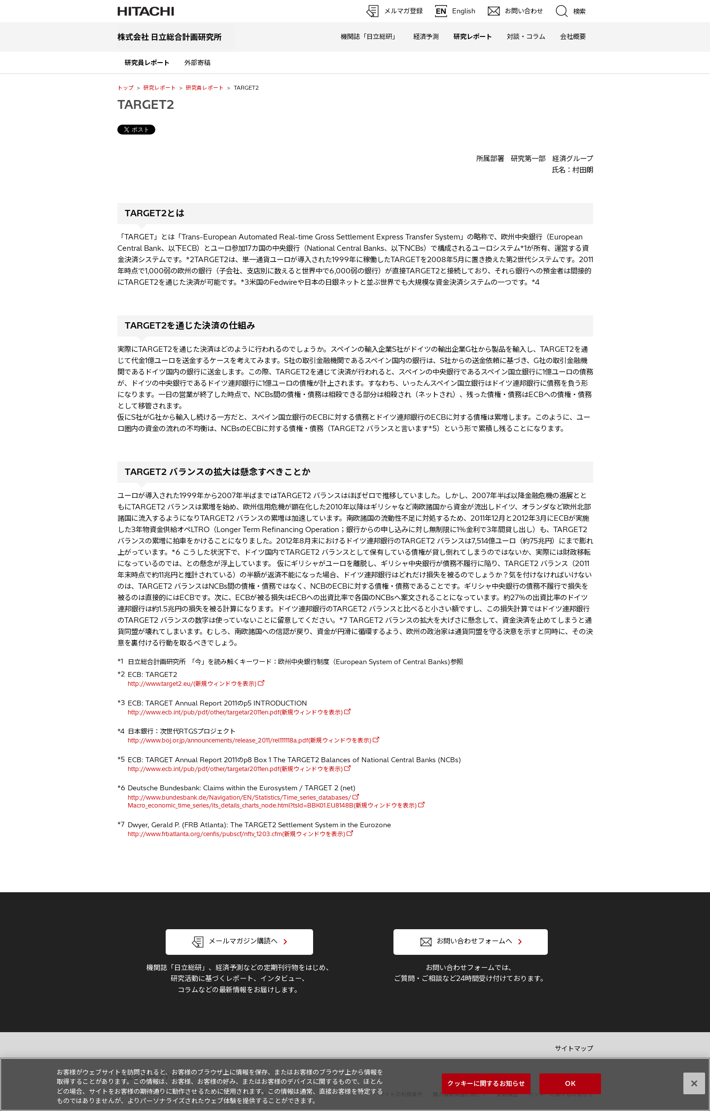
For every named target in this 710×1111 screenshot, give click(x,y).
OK (570, 1083)
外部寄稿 (197, 63)
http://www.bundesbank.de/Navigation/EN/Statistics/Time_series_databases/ (239, 797)
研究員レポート (205, 87)
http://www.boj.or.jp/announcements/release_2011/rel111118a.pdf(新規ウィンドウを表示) (249, 740)
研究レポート (159, 87)
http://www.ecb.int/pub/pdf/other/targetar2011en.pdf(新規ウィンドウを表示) (235, 712)
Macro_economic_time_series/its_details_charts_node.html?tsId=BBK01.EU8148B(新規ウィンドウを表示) (272, 805)
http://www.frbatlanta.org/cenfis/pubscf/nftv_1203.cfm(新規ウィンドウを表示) (236, 834)
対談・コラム (526, 36)
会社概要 (573, 36)
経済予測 (426, 36)
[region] (355, 1084)
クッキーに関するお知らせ (486, 1083)
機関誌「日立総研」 (369, 36)
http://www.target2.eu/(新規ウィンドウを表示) (192, 683)
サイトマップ (574, 1048)
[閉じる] (694, 1083)
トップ (125, 87)
